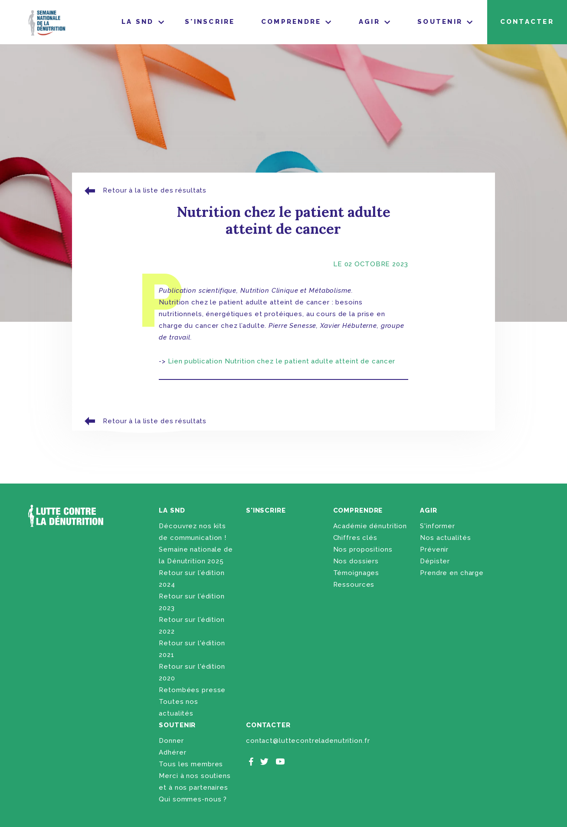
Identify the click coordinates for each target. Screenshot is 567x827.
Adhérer (172, 752)
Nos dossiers (356, 561)
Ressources (354, 584)
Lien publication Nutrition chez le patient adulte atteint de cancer (281, 361)
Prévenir (434, 549)
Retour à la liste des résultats (144, 190)
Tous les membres (191, 764)
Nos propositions (363, 549)
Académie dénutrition (370, 526)
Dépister (435, 561)
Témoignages (356, 573)
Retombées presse (192, 690)
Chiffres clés (355, 538)
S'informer (437, 526)
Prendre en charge (452, 573)
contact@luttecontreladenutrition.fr (308, 741)
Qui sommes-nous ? (193, 799)
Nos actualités (445, 538)
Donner (171, 741)
